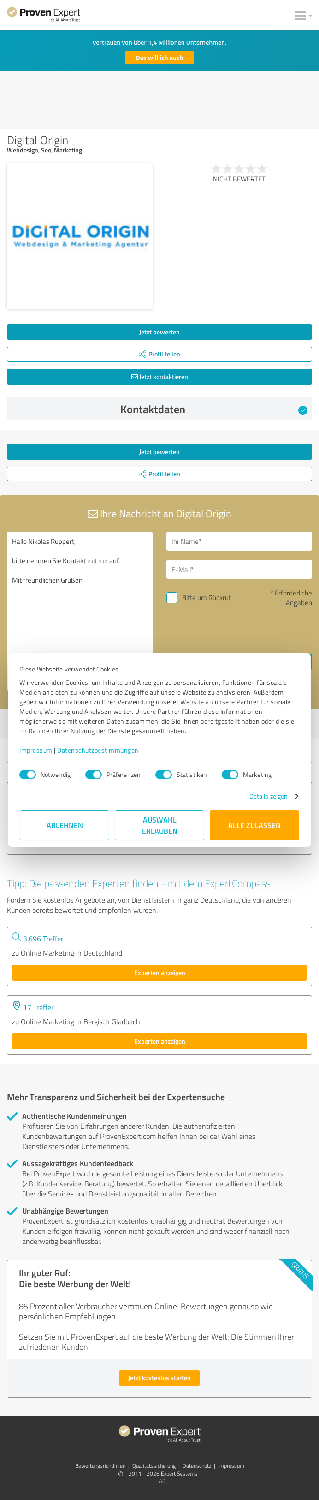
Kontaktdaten (214, 409)
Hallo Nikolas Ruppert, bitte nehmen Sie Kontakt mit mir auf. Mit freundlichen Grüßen (80, 611)
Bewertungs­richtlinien (100, 1466)
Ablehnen (65, 825)
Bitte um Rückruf (206, 597)
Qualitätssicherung (154, 1466)
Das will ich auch (159, 57)
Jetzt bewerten (159, 331)
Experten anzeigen (159, 972)
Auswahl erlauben (159, 825)
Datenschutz (197, 1466)
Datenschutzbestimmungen (98, 750)
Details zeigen (268, 796)
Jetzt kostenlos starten (159, 1377)
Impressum (36, 750)
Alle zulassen (254, 825)
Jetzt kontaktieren (159, 376)
